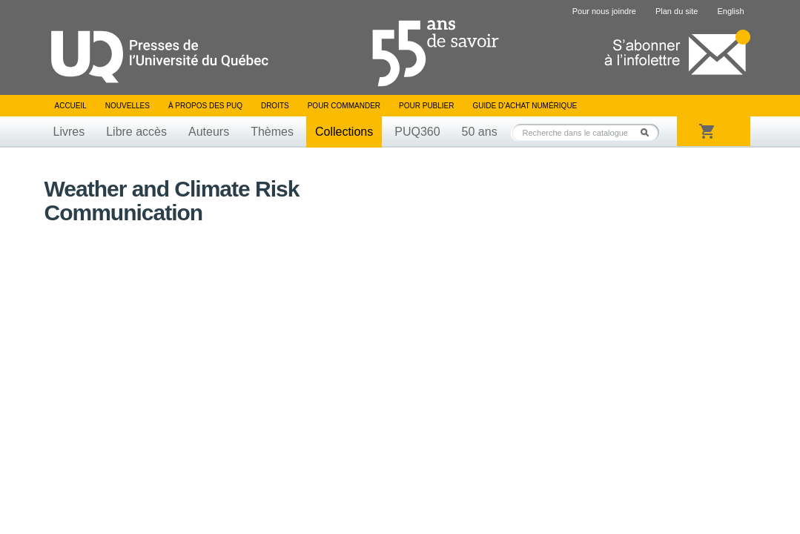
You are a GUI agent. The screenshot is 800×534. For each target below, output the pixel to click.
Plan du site (676, 11)
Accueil (71, 106)
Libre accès (136, 131)
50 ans (479, 131)
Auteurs (208, 131)
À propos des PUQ (205, 106)
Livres (69, 131)
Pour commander (344, 106)
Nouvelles (127, 106)
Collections (344, 131)
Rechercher (649, 132)
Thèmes (272, 131)
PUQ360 (417, 131)
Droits (275, 106)
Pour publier (426, 106)
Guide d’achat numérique (525, 106)
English (730, 11)
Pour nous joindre (604, 11)
